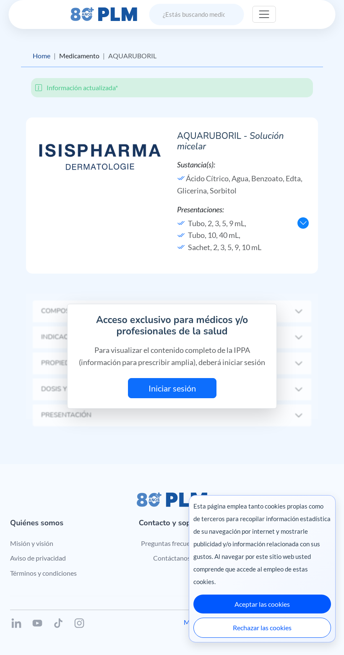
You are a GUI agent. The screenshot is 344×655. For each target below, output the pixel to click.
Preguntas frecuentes (172, 543)
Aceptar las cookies (262, 604)
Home (41, 56)
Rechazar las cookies (262, 628)
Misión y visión (31, 543)
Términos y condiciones (43, 573)
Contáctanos (171, 558)
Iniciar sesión (172, 388)
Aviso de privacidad (38, 558)
